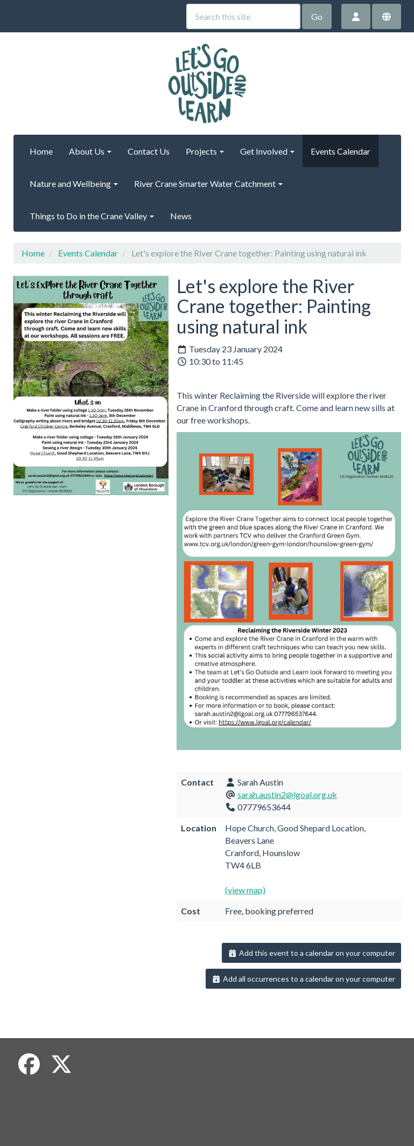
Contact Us (149, 151)
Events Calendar (340, 151)
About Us (90, 151)
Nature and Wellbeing (74, 183)
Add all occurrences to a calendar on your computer (303, 978)
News (181, 216)
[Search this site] (243, 16)
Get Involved (267, 151)
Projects (205, 151)
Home (41, 151)
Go (316, 16)
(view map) (245, 890)
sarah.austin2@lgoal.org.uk (287, 794)
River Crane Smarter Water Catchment (208, 183)
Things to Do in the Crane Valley (92, 216)
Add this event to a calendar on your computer (311, 952)
